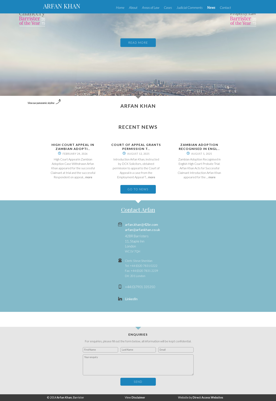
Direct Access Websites (208, 397)
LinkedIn (131, 299)
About (133, 7)
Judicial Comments (190, 7)
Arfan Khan (64, 397)
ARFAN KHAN (61, 6)
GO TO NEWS (138, 189)
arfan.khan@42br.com (141, 225)
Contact (225, 7)
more (88, 177)
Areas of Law (150, 7)
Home (120, 7)
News (211, 7)
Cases (168, 7)
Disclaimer (138, 397)
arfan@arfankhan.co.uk (142, 230)
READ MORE (138, 42)
